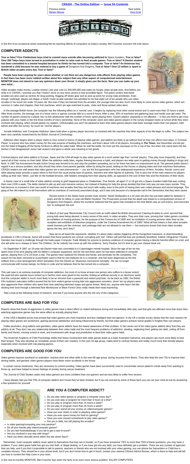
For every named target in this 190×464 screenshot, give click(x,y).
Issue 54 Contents (116, 4)
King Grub (135, 12)
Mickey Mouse (56, 12)
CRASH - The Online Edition (81, 4)
